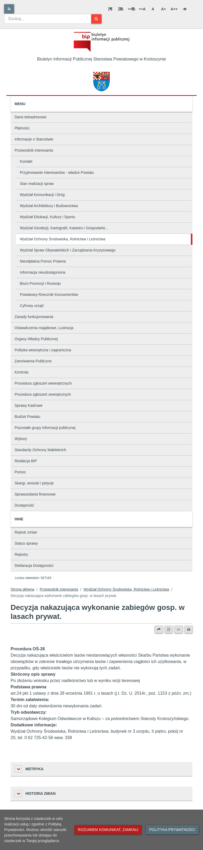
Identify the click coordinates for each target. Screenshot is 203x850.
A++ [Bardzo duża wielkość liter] (174, 9)
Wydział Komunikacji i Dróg (42, 195)
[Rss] (9, 8)
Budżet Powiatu (27, 416)
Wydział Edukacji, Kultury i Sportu (47, 217)
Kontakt (26, 161)
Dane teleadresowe (31, 117)
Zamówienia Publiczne (33, 361)
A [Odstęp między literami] (142, 9)
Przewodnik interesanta (34, 150)
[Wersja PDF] (168, 629)
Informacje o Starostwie (34, 139)
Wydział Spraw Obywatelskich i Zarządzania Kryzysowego (68, 250)
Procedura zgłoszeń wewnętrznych (43, 383)
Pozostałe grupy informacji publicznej (45, 428)
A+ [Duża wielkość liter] (163, 9)
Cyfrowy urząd (31, 305)
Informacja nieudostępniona (42, 272)
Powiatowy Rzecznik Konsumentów (49, 294)
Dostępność (24, 505)
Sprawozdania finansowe (35, 494)
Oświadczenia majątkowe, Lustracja (44, 328)
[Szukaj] (96, 19)
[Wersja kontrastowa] (184, 9)
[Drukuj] (188, 629)
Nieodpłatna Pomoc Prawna (43, 261)
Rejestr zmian (26, 532)
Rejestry (21, 554)
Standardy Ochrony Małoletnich (40, 450)
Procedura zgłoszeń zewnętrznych (43, 394)
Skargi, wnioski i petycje (34, 483)
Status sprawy (26, 543)
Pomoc (20, 472)
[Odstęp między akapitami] (110, 9)
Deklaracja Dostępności (34, 565)
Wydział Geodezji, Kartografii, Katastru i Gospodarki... (64, 228)
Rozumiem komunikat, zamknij (108, 830)
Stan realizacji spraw (37, 183)
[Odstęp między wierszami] (121, 9)
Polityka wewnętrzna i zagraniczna (43, 350)
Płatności (22, 128)
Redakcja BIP (26, 461)
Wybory (21, 439)
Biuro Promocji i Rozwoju (40, 283)
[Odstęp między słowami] (131, 9)
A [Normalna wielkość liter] (152, 9)
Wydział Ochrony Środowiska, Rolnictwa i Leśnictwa (62, 239)
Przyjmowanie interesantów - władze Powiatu (57, 172)
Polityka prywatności (172, 830)
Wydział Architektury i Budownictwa (49, 206)
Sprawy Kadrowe (29, 405)
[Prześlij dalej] (159, 629)
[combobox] (47, 19)
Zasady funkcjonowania (34, 317)
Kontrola (21, 372)
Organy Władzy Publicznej (36, 339)
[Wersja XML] (178, 629)
